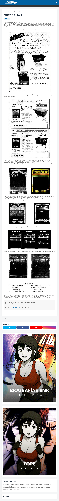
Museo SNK (17, 11)
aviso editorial (16, 307)
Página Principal (8, 11)
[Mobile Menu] (2, 2)
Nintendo (14, 313)
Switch (20, 313)
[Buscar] (57, 2)
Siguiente (54, 319)
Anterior (4, 319)
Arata (18, 6)
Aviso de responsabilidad (8, 6)
